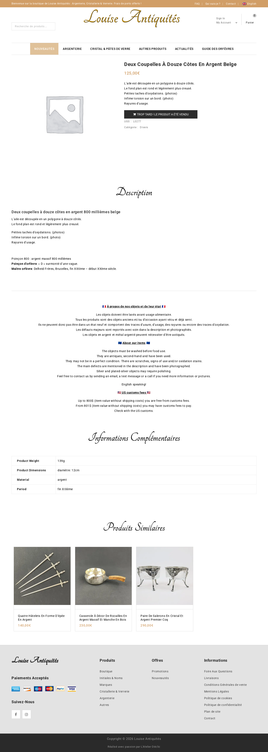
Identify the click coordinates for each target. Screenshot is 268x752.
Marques (106, 684)
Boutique (106, 671)
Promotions (160, 671)
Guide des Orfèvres (218, 48)
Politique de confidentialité (223, 705)
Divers (144, 127)
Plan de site (212, 711)
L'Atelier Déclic (150, 746)
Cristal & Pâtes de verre (110, 48)
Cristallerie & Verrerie (114, 691)
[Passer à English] (249, 3)
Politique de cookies (218, 698)
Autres (104, 705)
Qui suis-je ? (212, 3)
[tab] (134, 194)
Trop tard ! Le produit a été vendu (161, 114)
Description (134, 192)
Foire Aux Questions (218, 671)
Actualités (184, 48)
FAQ (197, 3)
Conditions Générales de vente (225, 684)
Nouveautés (44, 48)
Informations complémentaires (134, 437)
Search (51, 26)
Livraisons (211, 678)
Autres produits (152, 48)
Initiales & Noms (111, 678)
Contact (231, 3)
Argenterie (72, 48)
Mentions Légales (216, 691)
